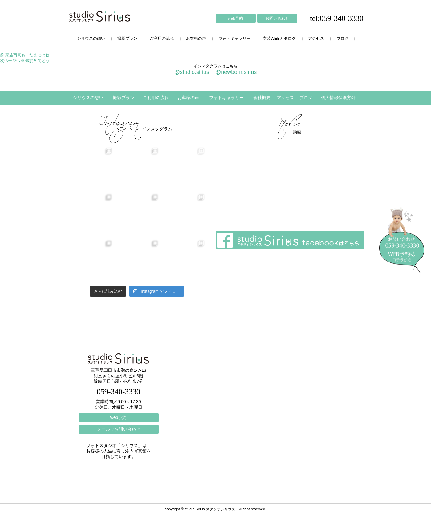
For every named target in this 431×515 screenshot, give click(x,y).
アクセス (316, 38)
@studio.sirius (191, 72)
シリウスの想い (91, 38)
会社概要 (261, 97)
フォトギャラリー (234, 38)
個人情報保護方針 (338, 97)
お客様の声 (196, 38)
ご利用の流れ (162, 38)
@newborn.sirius (236, 72)
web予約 (235, 18)
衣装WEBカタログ (279, 38)
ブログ (342, 38)
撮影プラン (127, 38)
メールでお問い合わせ (118, 429)
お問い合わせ (277, 18)
